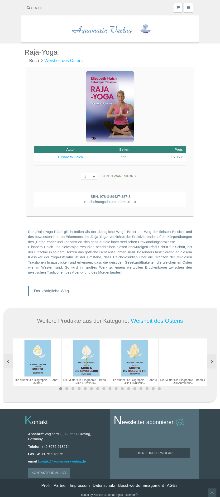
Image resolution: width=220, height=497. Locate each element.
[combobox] (89, 176)
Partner (60, 485)
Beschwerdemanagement (141, 485)
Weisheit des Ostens (64, 60)
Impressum (80, 485)
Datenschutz (104, 485)
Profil (46, 485)
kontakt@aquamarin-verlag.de (62, 461)
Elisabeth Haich (70, 157)
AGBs (172, 485)
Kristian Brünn (102, 495)
